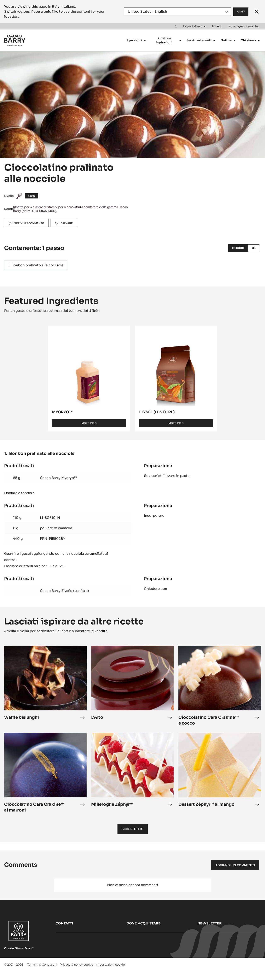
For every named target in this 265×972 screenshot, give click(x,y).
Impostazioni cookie (110, 964)
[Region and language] (177, 11)
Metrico (238, 248)
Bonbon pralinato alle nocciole (37, 265)
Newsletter (209, 923)
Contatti (64, 923)
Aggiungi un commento (235, 865)
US (253, 248)
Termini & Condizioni (42, 964)
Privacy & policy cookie (76, 964)
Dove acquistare (143, 923)
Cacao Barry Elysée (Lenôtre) (64, 591)
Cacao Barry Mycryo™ (58, 478)
